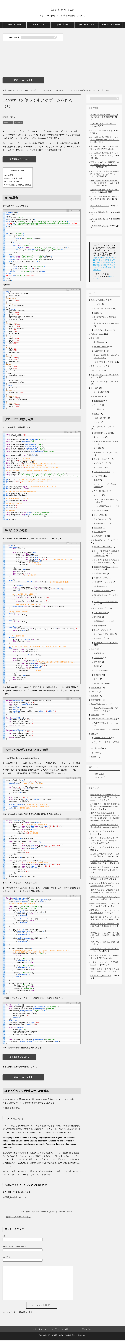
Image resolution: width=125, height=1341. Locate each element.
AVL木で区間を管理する (100, 213)
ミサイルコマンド (101, 520)
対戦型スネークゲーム (103, 547)
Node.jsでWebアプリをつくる (103, 720)
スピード (97, 406)
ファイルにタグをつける (104, 635)
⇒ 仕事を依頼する (11, 1109)
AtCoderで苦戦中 (101, 347)
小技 (92, 650)
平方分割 (97, 663)
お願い (96, 314)
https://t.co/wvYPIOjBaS (103, 258)
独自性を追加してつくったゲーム (105, 541)
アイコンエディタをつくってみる (105, 382)
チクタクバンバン (101, 524)
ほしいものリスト (86, 25)
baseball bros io (109, 828)
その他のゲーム (100, 537)
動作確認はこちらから (19, 160)
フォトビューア (100, 613)
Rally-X (97, 481)
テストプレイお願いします (101, 131)
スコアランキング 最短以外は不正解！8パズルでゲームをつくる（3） (104, 174)
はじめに (97, 305)
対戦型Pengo (99, 587)
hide (21, 171)
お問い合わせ (62, 25)
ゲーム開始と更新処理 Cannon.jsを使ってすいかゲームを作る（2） (49, 1212)
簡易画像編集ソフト (102, 622)
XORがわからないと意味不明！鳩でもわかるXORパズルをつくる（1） (104, 165)
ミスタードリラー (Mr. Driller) (106, 453)
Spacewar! (98, 528)
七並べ (96, 414)
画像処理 (97, 676)
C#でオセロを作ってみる (100, 976)
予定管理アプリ (100, 639)
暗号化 (96, 680)
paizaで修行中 (99, 352)
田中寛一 (115, 871)
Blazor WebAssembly (99, 705)
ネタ (92, 339)
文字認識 (97, 618)
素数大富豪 (98, 402)
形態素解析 (98, 626)
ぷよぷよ (97, 496)
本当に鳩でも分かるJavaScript (106, 324)
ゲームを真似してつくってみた (104, 427)
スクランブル (99, 511)
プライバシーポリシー (110, 25)
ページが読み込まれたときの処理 (17, 186)
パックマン (98, 477)
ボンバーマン (99, 468)
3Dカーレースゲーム (102, 591)
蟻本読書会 (98, 343)
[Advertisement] (63, 59)
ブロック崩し (99, 516)
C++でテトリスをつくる (106, 363)
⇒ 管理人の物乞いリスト (14, 1198)
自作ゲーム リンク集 (23, 81)
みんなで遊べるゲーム (103, 309)
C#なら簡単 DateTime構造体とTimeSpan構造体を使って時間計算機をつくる (104, 816)
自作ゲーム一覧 (14, 25)
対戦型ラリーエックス (103, 583)
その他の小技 (99, 684)
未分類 (93, 757)
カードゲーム (96, 397)
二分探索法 (98, 658)
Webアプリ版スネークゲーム (106, 724)
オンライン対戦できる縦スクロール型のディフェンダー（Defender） (107, 554)
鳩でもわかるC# (62, 9)
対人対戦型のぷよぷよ (105, 507)
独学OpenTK (96, 701)
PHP (92, 734)
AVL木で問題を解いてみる (101, 220)
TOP (13, 91)
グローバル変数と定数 (13, 179)
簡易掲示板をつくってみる (105, 730)
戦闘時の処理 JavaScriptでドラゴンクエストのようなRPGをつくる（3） (105, 798)
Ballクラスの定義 (11, 182)
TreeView (94, 692)
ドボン (96, 423)
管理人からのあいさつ (100, 301)
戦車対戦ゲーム (100, 574)
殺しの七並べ (102, 419)
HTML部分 (9, 176)
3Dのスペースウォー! (102, 579)
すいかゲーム (8, 123)
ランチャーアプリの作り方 (101, 832)
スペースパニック (101, 492)
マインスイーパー (101, 464)
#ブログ (108, 261)
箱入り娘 (97, 449)
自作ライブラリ (97, 371)
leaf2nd (104, 900)
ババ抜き (97, 410)
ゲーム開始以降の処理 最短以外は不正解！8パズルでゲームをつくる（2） (104, 183)
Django (96, 753)
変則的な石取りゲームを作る (18, 1218)
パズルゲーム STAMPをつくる (103, 125)
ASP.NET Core (97, 335)
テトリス (94, 389)
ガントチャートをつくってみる (107, 743)
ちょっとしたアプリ (99, 609)
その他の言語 (96, 749)
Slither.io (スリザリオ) (103, 434)
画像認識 (97, 654)
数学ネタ (94, 696)
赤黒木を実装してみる (99, 206)
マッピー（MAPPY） (102, 460)
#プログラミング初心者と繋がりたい (104, 268)
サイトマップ (38, 25)
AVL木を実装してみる (99, 227)
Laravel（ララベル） (102, 738)
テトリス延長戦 (100, 393)
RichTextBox (96, 688)
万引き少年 (98, 532)
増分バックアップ (101, 631)
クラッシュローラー (102, 473)
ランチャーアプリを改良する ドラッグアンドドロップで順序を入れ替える (104, 841)
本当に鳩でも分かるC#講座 (105, 318)
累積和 (96, 667)
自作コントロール (98, 367)
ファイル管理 (99, 671)
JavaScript (18, 123)
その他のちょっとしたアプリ (106, 644)
